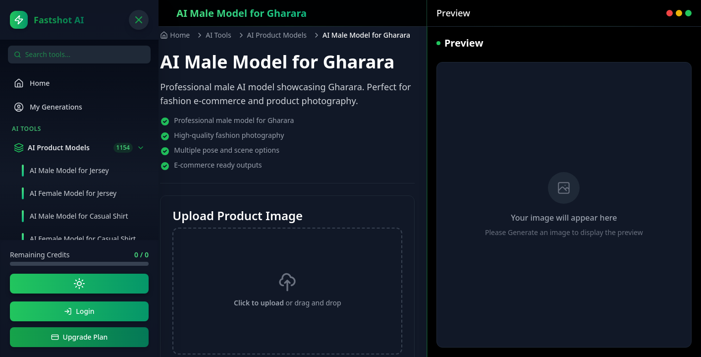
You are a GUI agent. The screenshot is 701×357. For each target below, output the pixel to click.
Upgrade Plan (79, 337)
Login (79, 311)
